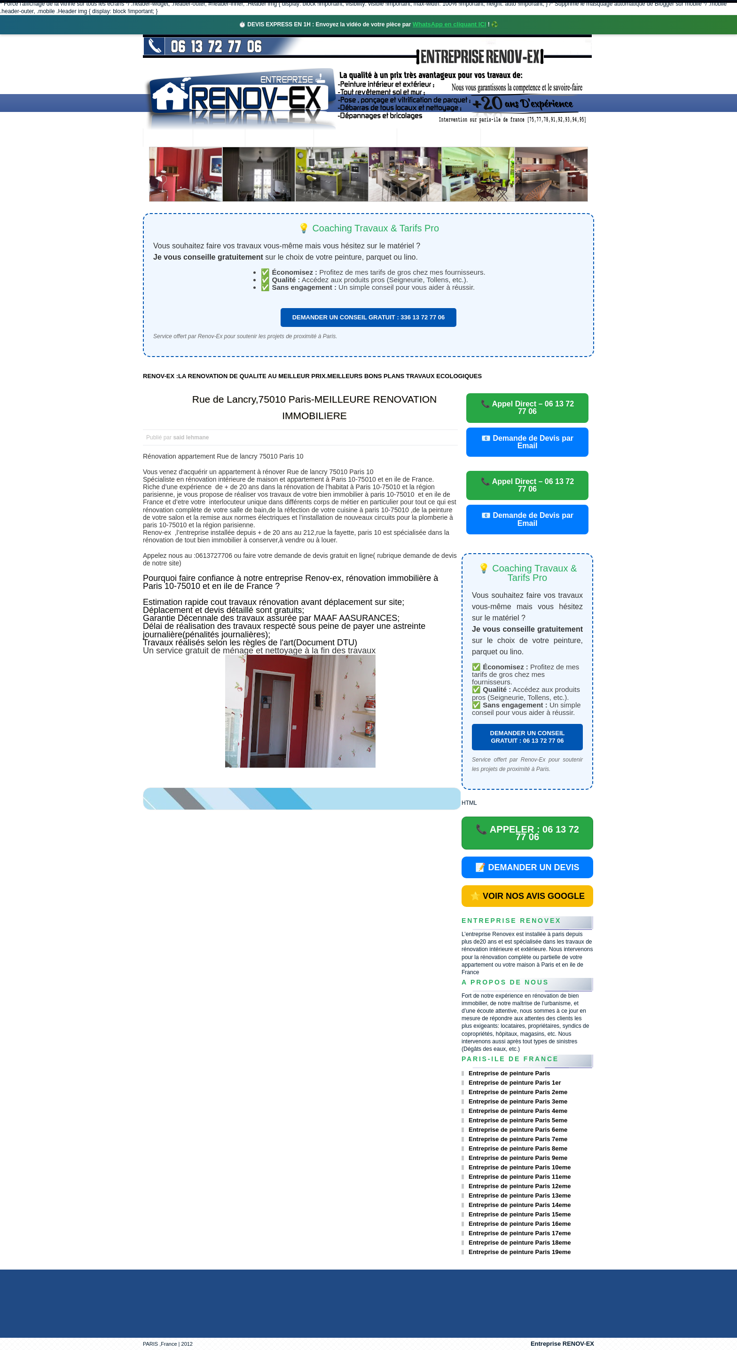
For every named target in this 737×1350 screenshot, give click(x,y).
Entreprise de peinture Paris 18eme (520, 1242)
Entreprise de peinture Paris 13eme (520, 1195)
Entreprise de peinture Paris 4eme (518, 1110)
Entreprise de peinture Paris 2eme (518, 1092)
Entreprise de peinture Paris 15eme (520, 1214)
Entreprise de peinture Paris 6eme (518, 1129)
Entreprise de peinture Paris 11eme (520, 1176)
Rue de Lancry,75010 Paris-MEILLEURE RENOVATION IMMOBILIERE (314, 407)
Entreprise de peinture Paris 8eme (518, 1148)
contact (506, 138)
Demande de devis (438, 138)
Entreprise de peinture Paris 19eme (520, 1251)
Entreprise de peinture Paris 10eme (520, 1167)
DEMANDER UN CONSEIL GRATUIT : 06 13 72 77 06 (527, 737)
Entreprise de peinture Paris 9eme (518, 1157)
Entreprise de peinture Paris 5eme (518, 1120)
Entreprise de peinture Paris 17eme (520, 1233)
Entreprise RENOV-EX (562, 1343)
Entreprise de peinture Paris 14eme (520, 1204)
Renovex (219, 138)
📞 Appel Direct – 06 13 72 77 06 (527, 407)
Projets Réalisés (355, 138)
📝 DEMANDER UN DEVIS (527, 867)
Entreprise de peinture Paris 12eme (520, 1186)
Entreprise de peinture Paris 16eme (520, 1223)
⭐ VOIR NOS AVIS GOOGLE (527, 896)
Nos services (279, 138)
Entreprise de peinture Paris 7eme (518, 1139)
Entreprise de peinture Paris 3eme (518, 1101)
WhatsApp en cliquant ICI (449, 24)
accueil (167, 138)
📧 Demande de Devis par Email (527, 442)
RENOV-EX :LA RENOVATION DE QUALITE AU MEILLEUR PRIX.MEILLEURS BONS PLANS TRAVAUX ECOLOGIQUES (312, 376)
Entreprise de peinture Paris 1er (515, 1082)
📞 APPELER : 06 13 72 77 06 (527, 833)
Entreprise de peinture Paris (509, 1073)
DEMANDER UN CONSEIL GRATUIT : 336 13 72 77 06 (368, 317)
